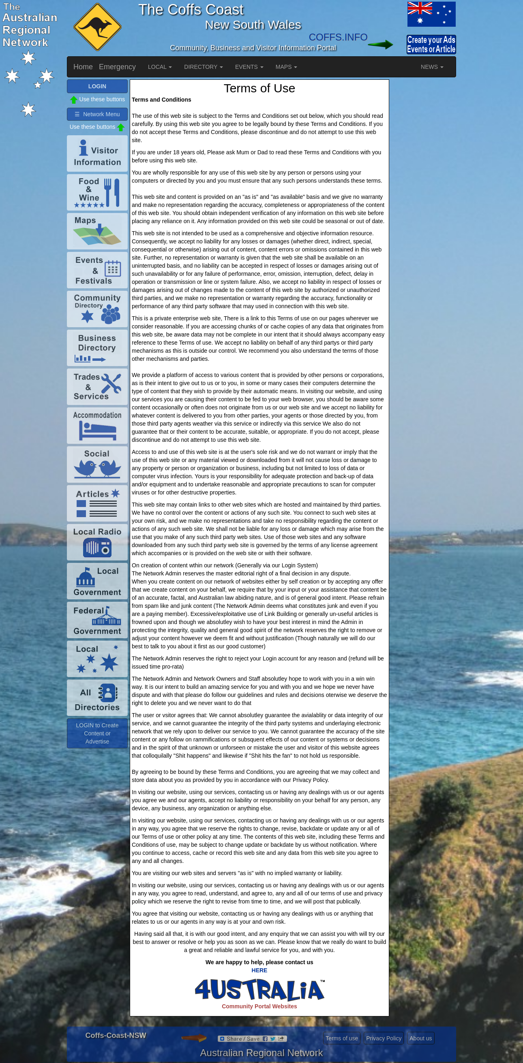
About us (420, 1038)
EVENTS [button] (249, 67)
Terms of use (342, 1038)
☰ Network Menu (97, 114)
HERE (260, 970)
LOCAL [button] (160, 67)
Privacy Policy (383, 1038)
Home (83, 67)
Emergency (117, 67)
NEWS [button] (432, 67)
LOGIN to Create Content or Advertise (97, 733)
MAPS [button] (287, 67)
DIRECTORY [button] (203, 67)
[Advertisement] (423, 200)
